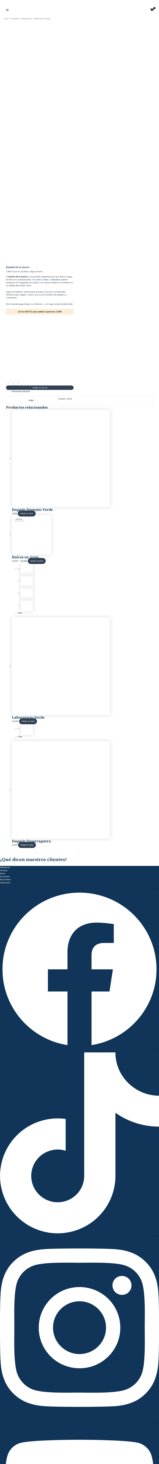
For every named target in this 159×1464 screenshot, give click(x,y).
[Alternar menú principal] (7, 10)
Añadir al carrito (39, 241)
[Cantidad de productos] (13, 236)
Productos (15, 19)
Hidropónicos (26, 19)
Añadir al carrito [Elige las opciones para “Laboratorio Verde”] (29, 574)
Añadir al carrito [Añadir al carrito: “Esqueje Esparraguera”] (28, 698)
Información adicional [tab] (22, 245)
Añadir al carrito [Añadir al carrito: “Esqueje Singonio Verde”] (27, 367)
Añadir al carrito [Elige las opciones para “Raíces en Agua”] (37, 414)
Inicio (6, 19)
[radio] (87, 422)
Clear (20, 466)
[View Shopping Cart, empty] (152, 10)
